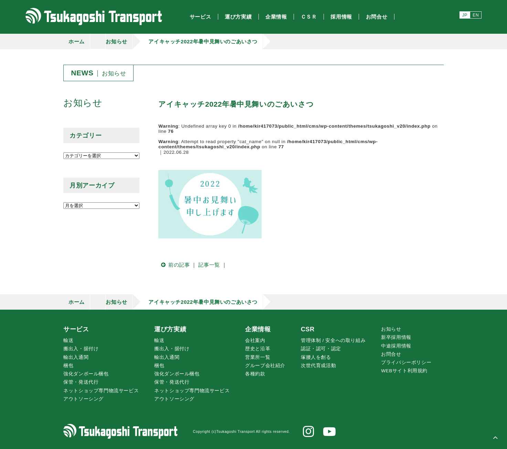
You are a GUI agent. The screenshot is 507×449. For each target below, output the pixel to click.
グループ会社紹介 (265, 365)
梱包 (68, 365)
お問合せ (391, 354)
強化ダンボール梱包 (85, 373)
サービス (76, 329)
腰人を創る (316, 357)
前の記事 (174, 265)
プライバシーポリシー (406, 362)
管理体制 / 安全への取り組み (333, 340)
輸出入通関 (75, 357)
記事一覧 (209, 265)
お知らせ (116, 41)
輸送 (68, 340)
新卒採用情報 (396, 337)
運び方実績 (170, 329)
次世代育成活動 (318, 365)
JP (464, 15)
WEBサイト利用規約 (404, 370)
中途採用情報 (396, 346)
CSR (308, 329)
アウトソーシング (83, 399)
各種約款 (255, 373)
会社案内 (255, 340)
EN (476, 15)
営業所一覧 (257, 357)
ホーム (76, 41)
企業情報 (258, 329)
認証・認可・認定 (321, 348)
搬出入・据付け (80, 348)
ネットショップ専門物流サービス (101, 390)
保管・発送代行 (80, 382)
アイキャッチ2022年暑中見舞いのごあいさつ (202, 41)
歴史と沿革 (257, 348)
